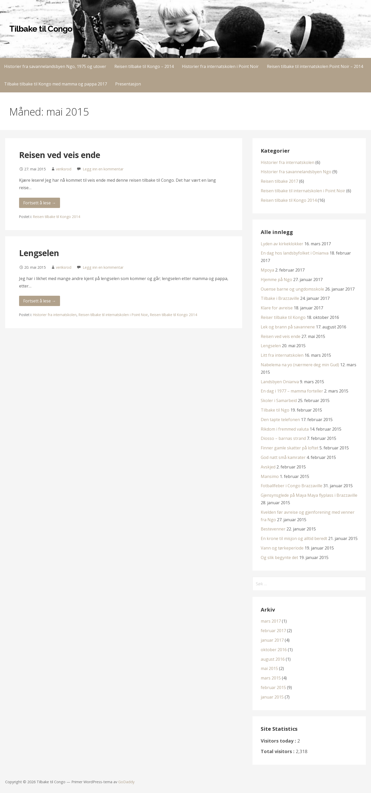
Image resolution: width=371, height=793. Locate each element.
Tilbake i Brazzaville (280, 298)
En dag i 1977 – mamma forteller (292, 391)
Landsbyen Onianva (280, 382)
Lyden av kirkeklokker (282, 244)
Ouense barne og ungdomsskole (292, 289)
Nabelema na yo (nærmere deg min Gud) (300, 365)
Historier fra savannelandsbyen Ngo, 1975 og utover (55, 66)
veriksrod (63, 169)
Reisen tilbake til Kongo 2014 (56, 216)
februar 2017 (273, 630)
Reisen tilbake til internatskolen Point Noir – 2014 (315, 66)
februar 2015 (273, 687)
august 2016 (273, 659)
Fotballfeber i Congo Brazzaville (291, 486)
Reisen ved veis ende (59, 154)
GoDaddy (126, 781)
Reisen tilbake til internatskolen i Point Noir (113, 314)
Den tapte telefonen (280, 419)
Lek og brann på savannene (288, 327)
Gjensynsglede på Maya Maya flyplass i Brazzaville (309, 495)
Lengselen (39, 252)
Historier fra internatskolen (55, 314)
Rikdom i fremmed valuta (285, 429)
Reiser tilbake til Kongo (283, 317)
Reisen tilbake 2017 (279, 181)
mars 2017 (271, 621)
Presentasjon (128, 84)
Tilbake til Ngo (275, 410)
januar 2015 (272, 697)
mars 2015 (271, 678)
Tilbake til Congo (40, 28)
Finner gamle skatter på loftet (289, 448)
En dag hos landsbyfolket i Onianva (294, 253)
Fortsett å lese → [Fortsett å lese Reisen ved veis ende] (39, 203)
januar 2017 (272, 640)
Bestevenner (273, 529)
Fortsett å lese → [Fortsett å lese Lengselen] (39, 301)
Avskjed (268, 467)
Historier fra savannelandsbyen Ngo (296, 172)
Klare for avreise (277, 308)
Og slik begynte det (279, 557)
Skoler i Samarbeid (279, 400)
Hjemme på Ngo (276, 279)
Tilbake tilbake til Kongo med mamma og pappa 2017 (55, 84)
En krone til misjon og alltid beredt (294, 538)
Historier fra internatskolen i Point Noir (220, 66)
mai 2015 (269, 668)
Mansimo (270, 476)
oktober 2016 (274, 649)
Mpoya (267, 270)
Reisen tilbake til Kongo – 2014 (144, 66)
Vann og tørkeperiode (282, 548)
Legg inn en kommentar (103, 169)
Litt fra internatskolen (282, 355)
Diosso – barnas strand (283, 438)
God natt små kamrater (283, 457)
